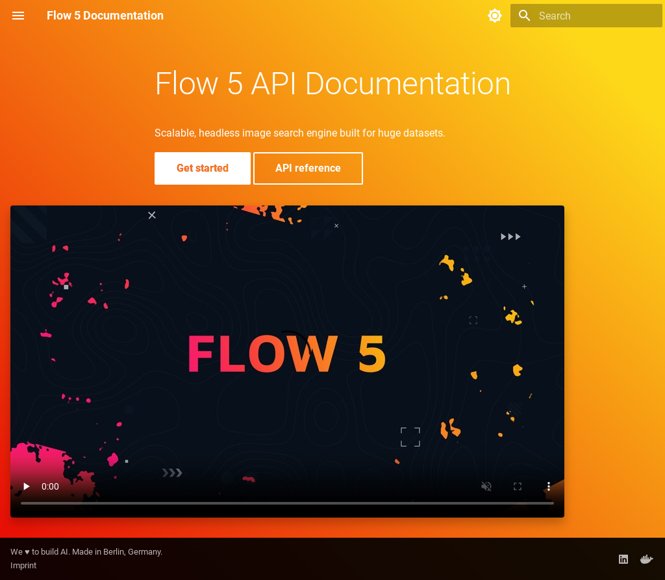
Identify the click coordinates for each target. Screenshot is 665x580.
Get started (203, 168)
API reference (308, 168)
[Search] (586, 15)
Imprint (23, 565)
